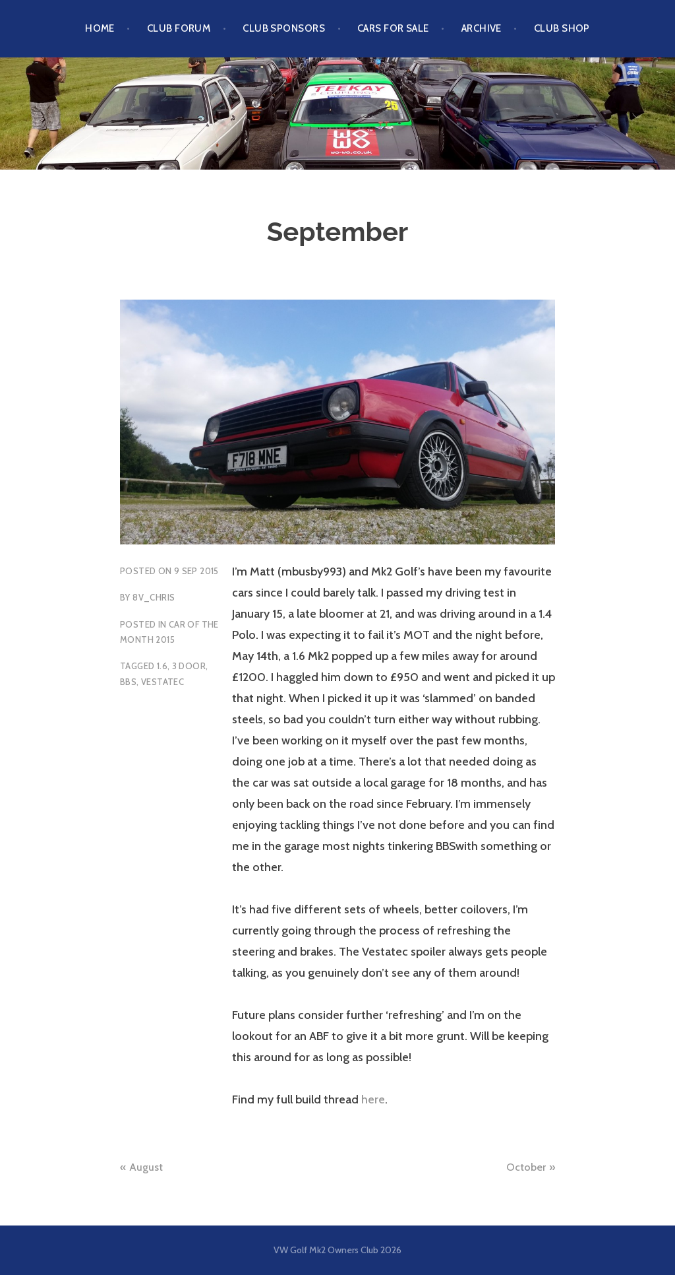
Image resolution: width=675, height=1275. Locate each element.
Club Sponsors (284, 28)
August (146, 1167)
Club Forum (179, 28)
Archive (481, 28)
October (526, 1167)
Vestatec (162, 681)
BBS (128, 681)
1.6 (162, 666)
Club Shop (562, 28)
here (373, 1099)
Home (100, 28)
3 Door (189, 666)
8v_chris (153, 597)
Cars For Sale (393, 28)
